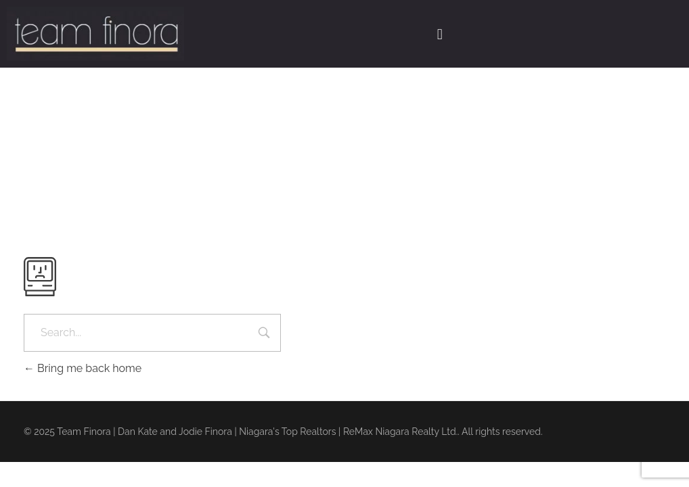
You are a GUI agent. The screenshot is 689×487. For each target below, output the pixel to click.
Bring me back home (82, 368)
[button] (439, 34)
